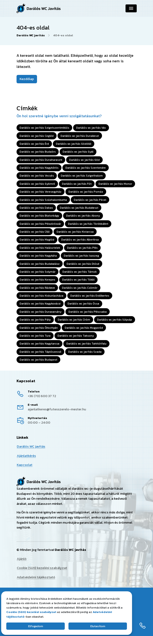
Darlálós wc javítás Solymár (37, 272)
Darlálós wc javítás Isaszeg (81, 256)
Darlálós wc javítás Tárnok (79, 272)
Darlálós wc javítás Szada (85, 352)
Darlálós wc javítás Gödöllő (73, 144)
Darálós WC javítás (31, 35)
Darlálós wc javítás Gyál (78, 152)
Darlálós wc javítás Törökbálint (88, 224)
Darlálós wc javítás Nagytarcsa (39, 343)
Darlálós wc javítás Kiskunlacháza (41, 296)
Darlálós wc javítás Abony (83, 216)
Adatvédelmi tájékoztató (36, 577)
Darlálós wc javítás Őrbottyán (39, 328)
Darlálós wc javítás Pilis (82, 248)
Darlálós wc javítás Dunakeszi (80, 136)
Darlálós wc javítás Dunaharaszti (41, 160)
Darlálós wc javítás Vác (91, 128)
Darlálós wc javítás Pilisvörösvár (40, 224)
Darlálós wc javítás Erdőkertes (89, 296)
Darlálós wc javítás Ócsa (83, 303)
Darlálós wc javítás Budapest (38, 360)
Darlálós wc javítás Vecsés (37, 176)
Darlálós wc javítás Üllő (35, 232)
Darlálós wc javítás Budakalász (40, 264)
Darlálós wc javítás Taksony (76, 336)
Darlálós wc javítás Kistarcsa (75, 232)
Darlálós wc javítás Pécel (90, 200)
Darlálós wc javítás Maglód (37, 240)
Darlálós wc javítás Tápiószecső (40, 352)
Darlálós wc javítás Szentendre (85, 168)
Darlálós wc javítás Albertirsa (80, 240)
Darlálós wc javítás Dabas (36, 208)
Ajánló (22, 558)
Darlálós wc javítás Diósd (83, 264)
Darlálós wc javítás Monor (115, 184)
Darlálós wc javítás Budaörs (38, 152)
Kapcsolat (24, 464)
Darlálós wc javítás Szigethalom (82, 176)
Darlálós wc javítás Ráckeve (37, 288)
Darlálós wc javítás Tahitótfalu (86, 343)
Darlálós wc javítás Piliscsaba (87, 312)
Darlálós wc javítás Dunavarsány (40, 312)
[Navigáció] (131, 8)
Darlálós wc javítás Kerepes (37, 280)
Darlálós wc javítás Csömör (79, 288)
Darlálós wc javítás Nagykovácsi (40, 303)
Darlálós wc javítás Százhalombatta (43, 200)
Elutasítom (97, 626)
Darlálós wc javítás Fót (77, 184)
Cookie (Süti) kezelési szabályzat (42, 568)
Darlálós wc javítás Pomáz (85, 192)
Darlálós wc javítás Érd (34, 144)
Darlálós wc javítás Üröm (74, 320)
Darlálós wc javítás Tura (35, 336)
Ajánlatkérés (26, 455)
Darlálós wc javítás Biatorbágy (39, 216)
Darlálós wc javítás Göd (84, 160)
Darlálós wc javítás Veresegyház (40, 192)
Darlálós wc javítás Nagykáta (38, 256)
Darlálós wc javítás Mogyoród (84, 328)
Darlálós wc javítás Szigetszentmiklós (44, 128)
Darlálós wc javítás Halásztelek (40, 248)
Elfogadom (35, 626)
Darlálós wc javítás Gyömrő (37, 184)
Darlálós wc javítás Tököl (78, 280)
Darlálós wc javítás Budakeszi (79, 208)
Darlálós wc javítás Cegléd (37, 136)
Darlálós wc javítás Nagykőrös (39, 168)
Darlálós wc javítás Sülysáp (114, 320)
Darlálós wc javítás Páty (35, 320)
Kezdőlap (27, 78)
